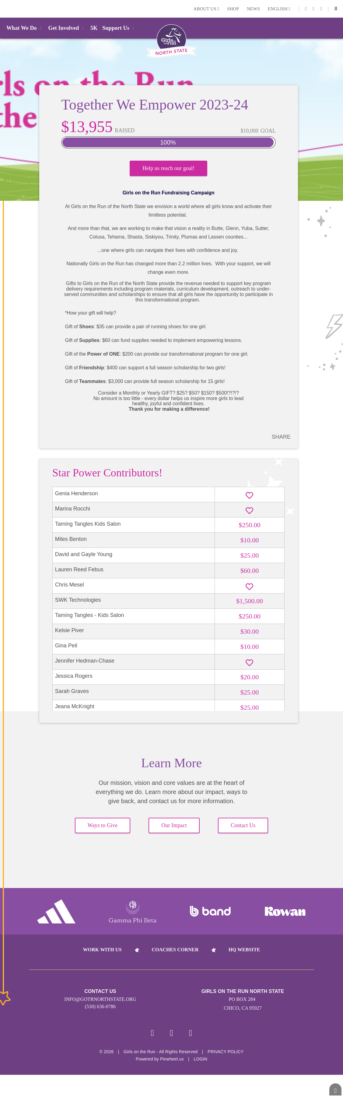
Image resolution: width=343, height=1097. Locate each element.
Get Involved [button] (67, 28)
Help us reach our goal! (168, 170)
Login (6, 8)
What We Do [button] (25, 28)
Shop (233, 8)
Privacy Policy (225, 1058)
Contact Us (243, 831)
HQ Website (244, 955)
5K (93, 28)
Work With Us (102, 955)
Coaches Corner (175, 955)
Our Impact (174, 831)
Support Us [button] (119, 28)
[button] (335, 8)
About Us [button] (206, 8)
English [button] (279, 8)
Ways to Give (103, 831)
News (253, 8)
